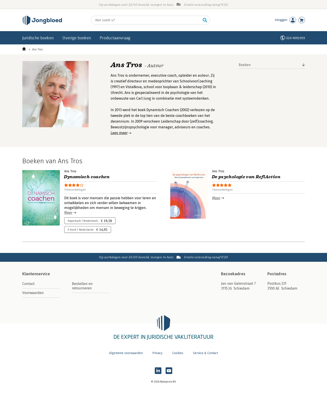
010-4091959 (295, 38)
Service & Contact (205, 353)
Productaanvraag (115, 37)
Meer (68, 213)
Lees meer (119, 133)
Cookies (177, 353)
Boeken (245, 65)
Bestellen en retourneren (82, 286)
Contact (28, 284)
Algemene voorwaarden (126, 353)
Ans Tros (37, 49)
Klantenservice (36, 273)
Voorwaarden (33, 293)
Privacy (157, 353)
